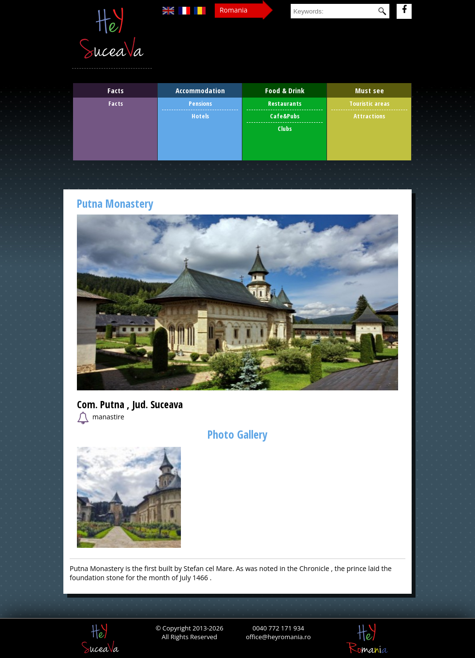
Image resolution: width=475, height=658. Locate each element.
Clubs (285, 128)
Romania (234, 9)
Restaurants (284, 103)
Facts (115, 103)
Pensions (200, 103)
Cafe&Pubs (284, 116)
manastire (100, 418)
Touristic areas (369, 103)
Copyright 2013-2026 (192, 628)
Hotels (200, 116)
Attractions (369, 116)
